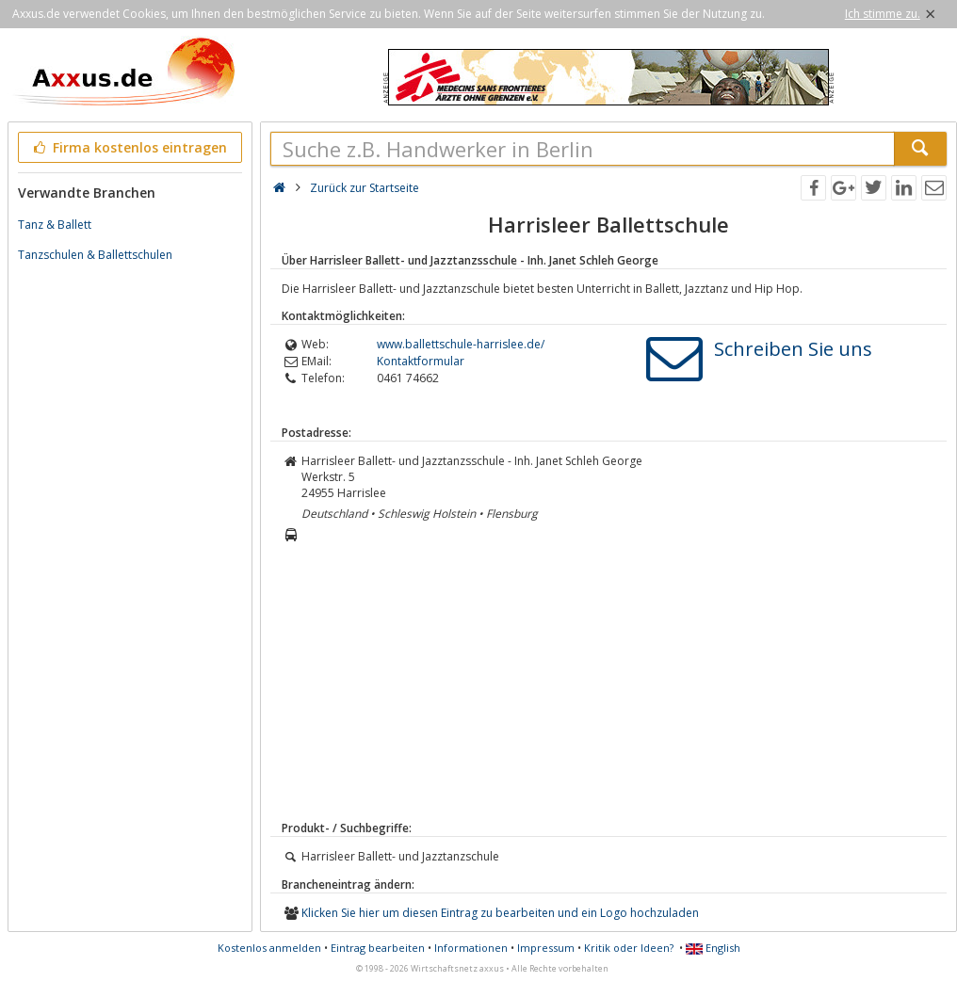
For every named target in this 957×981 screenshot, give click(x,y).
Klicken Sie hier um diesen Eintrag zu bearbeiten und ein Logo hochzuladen (500, 913)
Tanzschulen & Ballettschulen (95, 255)
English (713, 948)
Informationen (471, 948)
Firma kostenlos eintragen (128, 147)
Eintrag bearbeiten (378, 948)
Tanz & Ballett (54, 225)
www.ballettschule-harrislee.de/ (460, 344)
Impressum (546, 948)
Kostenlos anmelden (269, 948)
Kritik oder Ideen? (628, 948)
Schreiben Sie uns (793, 349)
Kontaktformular (420, 361)
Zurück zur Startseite (364, 188)
